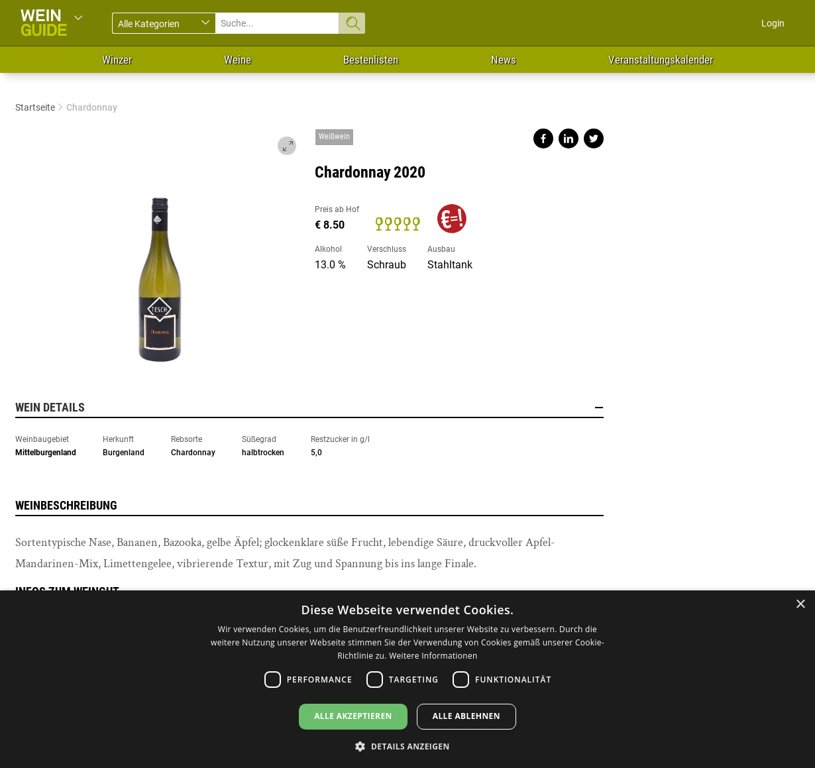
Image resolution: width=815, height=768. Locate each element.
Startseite (35, 107)
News (503, 59)
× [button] (800, 605)
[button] (407, 746)
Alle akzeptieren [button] (353, 716)
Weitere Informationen (433, 655)
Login (773, 23)
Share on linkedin (568, 138)
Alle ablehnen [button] (466, 716)
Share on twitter (594, 138)
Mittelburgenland (45, 452)
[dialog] (407, 679)
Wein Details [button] (309, 407)
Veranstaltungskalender (660, 59)
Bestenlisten (370, 59)
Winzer (117, 59)
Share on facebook (543, 138)
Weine (237, 59)
